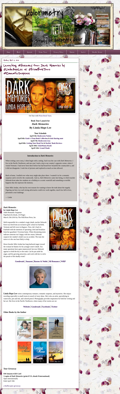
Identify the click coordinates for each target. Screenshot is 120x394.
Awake (72, 52)
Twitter (54, 307)
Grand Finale (45, 148)
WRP (63, 261)
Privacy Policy (58, 52)
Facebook (46, 307)
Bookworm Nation (44, 136)
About (18, 52)
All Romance (54, 261)
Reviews (29, 52)
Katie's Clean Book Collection (36, 138)
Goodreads (19, 261)
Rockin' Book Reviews (53, 143)
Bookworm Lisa (44, 141)
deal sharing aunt (56, 138)
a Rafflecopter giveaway (12, 386)
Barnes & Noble (40, 261)
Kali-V (83, 52)
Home (8, 52)
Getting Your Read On (34, 143)
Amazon (29, 261)
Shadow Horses (97, 52)
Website (26, 307)
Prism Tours (43, 52)
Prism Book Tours (45, 116)
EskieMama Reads (45, 146)
